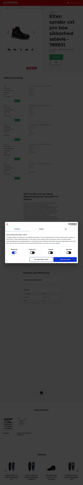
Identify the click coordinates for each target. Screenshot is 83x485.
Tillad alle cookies (65, 259)
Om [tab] (66, 229)
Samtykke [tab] (17, 229)
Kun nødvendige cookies (41, 259)
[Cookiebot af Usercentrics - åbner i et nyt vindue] (70, 224)
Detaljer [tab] (41, 229)
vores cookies (55, 243)
